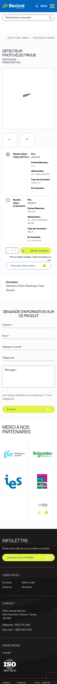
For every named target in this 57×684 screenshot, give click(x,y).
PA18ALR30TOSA (21, 157)
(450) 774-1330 (22, 625)
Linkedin (6, 653)
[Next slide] (46, 512)
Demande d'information (28, 266)
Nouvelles (27, 587)
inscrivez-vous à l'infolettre (28, 557)
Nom (6, 336)
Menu (47, 6)
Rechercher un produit (18, 17)
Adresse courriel (12, 347)
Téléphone (8, 358)
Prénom (7, 325)
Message (11, 370)
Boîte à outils (28, 582)
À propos (7, 582)
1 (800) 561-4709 (23, 630)
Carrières (7, 587)
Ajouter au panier (34, 250)
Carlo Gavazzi (9, 59)
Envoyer (28, 409)
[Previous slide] (39, 512)
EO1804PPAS (19, 206)
